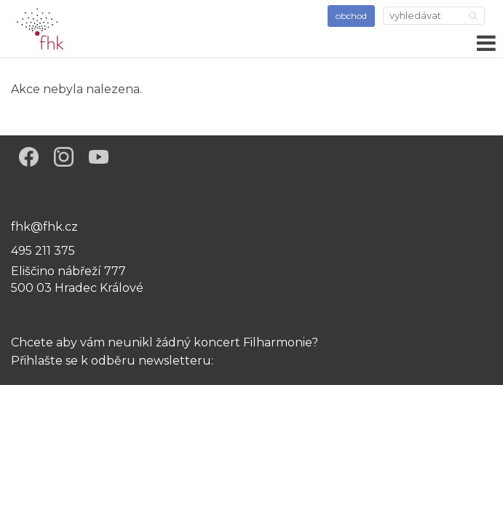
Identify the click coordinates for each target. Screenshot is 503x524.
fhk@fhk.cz (44, 227)
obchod (351, 15)
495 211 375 (43, 251)
